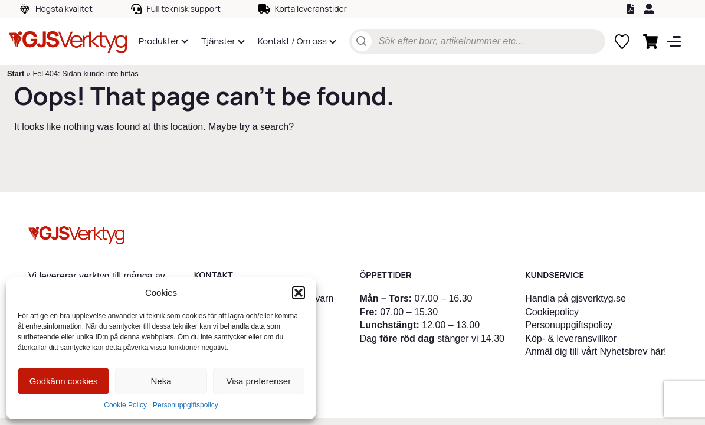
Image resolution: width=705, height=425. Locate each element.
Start (15, 73)
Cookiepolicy (552, 312)
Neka (160, 381)
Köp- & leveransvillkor (571, 339)
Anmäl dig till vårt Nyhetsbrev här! (595, 351)
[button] (298, 293)
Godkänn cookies (63, 381)
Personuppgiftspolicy (185, 405)
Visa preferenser (258, 381)
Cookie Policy (125, 405)
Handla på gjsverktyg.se (575, 298)
